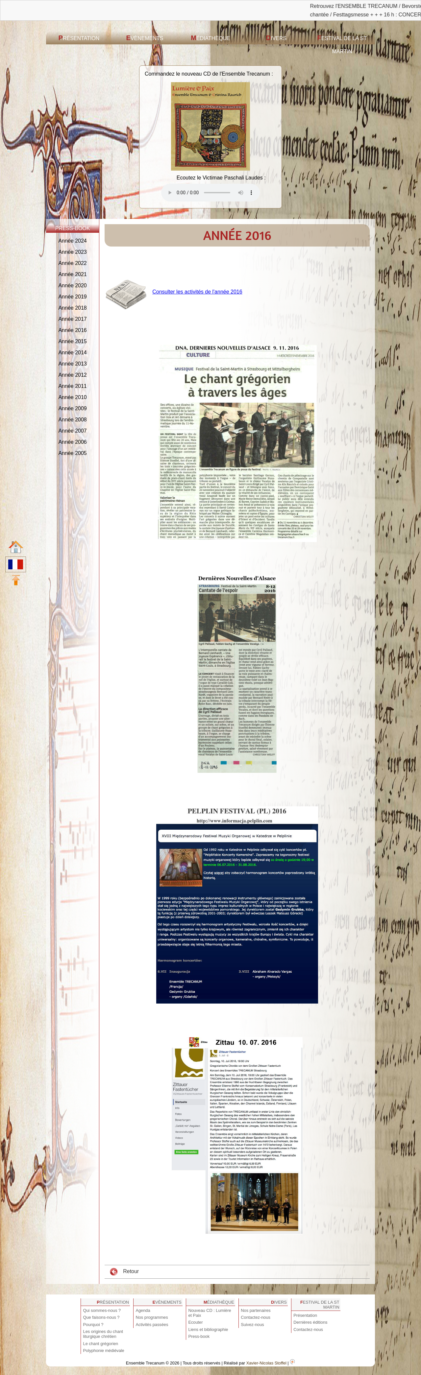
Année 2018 (72, 308)
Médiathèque (210, 37)
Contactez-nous (255, 1317)
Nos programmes (152, 1317)
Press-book (199, 1336)
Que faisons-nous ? (101, 1317)
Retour (124, 1272)
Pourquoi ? (93, 1324)
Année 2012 (72, 375)
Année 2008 (72, 419)
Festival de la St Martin (342, 44)
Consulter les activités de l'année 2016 (197, 292)
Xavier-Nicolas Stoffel (266, 1363)
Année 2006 (72, 442)
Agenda (143, 1310)
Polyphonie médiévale (103, 1350)
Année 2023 (72, 252)
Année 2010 (72, 397)
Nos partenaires (255, 1310)
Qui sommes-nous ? (102, 1310)
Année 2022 (72, 263)
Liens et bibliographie (208, 1329)
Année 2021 (72, 274)
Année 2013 (72, 364)
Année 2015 (72, 341)
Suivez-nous (252, 1324)
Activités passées (152, 1324)
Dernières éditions (310, 1322)
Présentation (79, 37)
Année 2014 (72, 352)
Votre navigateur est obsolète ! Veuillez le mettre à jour (210, 193)
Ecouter (195, 1322)
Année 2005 (72, 453)
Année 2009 (72, 408)
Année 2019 (72, 296)
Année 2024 (72, 241)
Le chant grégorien (100, 1343)
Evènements (144, 37)
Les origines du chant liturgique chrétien (103, 1334)
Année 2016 (72, 330)
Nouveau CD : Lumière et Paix (209, 1313)
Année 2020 (72, 285)
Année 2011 (72, 386)
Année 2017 (72, 319)
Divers (276, 37)
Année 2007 (72, 431)
